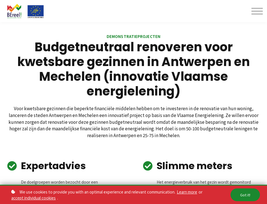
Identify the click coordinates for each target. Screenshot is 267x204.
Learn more (187, 192)
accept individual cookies (33, 198)
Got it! (245, 194)
